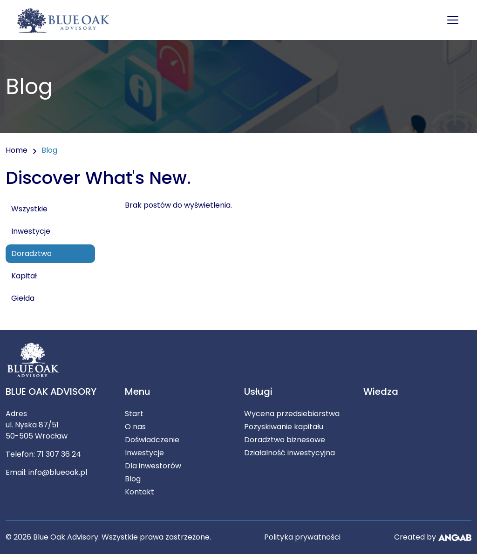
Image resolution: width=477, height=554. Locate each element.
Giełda (22, 298)
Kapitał (24, 275)
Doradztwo (31, 253)
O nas (135, 426)
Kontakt (139, 491)
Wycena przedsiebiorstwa (292, 413)
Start (134, 413)
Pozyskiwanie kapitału (283, 426)
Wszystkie (29, 208)
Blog (133, 478)
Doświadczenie (152, 439)
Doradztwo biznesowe (284, 439)
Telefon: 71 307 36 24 (43, 454)
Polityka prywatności (302, 537)
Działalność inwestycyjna (289, 452)
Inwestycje (30, 231)
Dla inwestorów (153, 465)
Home (16, 150)
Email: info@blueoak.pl (46, 472)
